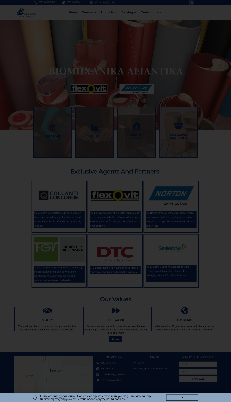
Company (89, 12)
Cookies (141, 362)
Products (108, 12)
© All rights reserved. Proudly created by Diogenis (53, 399)
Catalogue (128, 12)
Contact (146, 12)
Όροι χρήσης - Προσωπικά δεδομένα (154, 368)
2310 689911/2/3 (47, 2)
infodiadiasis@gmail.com (106, 2)
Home (73, 12)
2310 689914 (73, 2)
